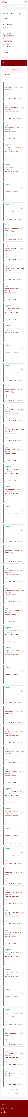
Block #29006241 (12, 862)
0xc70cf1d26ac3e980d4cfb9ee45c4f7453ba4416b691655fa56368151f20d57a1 (12, 629)
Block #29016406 (12, 580)
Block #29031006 (12, 117)
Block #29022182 (12, 319)
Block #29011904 (12, 721)
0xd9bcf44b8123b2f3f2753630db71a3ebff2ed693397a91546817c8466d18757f (12, 428)
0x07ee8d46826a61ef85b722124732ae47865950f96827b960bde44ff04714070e (12, 448)
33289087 (5, 51)
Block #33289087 (12, 97)
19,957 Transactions (8, 34)
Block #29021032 (12, 439)
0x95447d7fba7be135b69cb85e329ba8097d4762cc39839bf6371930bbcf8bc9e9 (12, 992)
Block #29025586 (12, 198)
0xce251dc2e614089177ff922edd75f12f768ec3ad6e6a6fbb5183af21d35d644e (12, 1052)
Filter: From (9, 78)
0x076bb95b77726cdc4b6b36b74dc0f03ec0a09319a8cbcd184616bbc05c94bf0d (12, 589)
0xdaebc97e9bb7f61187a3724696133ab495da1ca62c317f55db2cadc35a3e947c (12, 468)
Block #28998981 (12, 963)
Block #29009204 (12, 761)
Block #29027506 (12, 158)
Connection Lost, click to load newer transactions (11, 69)
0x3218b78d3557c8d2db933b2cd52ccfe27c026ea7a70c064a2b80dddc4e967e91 (12, 207)
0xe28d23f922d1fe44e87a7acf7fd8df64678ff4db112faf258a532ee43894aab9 (12, 811)
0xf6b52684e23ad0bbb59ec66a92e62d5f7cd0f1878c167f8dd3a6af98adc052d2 (12, 851)
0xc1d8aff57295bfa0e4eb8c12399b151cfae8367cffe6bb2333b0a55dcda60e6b (12, 287)
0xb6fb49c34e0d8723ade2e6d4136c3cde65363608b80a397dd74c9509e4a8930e (12, 328)
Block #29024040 (12, 258)
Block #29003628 (12, 882)
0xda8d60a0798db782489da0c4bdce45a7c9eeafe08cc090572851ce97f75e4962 (12, 931)
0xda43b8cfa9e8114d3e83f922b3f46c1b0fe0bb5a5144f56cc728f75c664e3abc (12, 247)
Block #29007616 (12, 802)
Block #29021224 (12, 399)
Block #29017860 (12, 540)
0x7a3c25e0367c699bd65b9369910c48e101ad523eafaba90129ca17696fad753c (12, 307)
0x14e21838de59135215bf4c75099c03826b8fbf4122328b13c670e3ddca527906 (12, 891)
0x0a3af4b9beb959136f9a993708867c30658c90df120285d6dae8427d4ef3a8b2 (12, 146)
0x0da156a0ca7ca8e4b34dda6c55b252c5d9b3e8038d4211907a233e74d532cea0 (12, 609)
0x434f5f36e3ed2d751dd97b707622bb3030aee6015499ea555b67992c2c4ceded (12, 670)
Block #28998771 (12, 983)
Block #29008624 (12, 781)
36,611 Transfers (8, 40)
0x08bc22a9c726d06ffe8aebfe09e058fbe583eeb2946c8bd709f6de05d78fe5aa (12, 227)
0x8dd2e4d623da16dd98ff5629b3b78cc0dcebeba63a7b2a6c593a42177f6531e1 (12, 348)
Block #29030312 (12, 137)
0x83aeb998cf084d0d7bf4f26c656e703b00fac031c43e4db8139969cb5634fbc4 (12, 126)
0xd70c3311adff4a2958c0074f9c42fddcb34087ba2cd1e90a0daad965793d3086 (12, 831)
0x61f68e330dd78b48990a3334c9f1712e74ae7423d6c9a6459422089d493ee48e (12, 911)
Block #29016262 (12, 600)
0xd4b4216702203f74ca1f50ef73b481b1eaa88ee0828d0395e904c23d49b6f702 (12, 368)
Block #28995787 (12, 1023)
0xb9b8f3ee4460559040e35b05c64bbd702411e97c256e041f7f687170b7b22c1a (12, 569)
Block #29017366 (12, 560)
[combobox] (15, 5)
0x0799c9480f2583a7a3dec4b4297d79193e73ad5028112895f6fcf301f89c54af (12, 388)
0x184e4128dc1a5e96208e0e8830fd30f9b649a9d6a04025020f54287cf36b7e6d (12, 690)
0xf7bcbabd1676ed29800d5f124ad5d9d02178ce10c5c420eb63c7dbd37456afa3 (12, 951)
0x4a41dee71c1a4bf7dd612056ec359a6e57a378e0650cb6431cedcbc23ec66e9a (12, 1012)
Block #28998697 (12, 1003)
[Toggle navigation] (25, 2)
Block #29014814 (12, 620)
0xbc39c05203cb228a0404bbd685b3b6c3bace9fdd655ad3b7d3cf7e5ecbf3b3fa (12, 267)
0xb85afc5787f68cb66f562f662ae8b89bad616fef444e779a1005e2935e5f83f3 (12, 86)
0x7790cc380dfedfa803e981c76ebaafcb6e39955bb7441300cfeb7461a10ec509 (12, 187)
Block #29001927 (12, 902)
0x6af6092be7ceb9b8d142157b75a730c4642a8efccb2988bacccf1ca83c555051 (12, 790)
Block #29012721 (12, 681)
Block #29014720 (12, 641)
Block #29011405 (12, 741)
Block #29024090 (12, 238)
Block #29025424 (12, 218)
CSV (16, 1088)
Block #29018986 (12, 480)
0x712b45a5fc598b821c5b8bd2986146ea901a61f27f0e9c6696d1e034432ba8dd (12, 972)
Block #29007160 (12, 842)
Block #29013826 (12, 661)
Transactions (6, 62)
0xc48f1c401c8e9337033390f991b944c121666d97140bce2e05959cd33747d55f (12, 106)
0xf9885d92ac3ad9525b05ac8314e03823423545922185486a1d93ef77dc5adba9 (12, 549)
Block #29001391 (12, 922)
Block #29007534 (12, 822)
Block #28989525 (12, 1083)
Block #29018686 (12, 500)
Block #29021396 (12, 379)
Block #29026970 (12, 178)
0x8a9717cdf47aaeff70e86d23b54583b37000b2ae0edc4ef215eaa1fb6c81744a (12, 650)
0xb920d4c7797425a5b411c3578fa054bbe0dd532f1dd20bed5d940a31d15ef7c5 (12, 730)
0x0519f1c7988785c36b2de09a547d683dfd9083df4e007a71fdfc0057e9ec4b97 (12, 489)
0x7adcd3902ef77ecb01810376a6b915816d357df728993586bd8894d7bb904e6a (12, 529)
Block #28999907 (12, 942)
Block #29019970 (12, 459)
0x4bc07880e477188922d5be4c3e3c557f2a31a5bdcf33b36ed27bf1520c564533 (12, 770)
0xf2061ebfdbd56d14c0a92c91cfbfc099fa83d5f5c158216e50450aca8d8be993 (12, 871)
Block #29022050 (12, 339)
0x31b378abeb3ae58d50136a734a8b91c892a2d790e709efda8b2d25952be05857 (12, 1032)
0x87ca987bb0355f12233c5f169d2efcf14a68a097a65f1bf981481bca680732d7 (12, 509)
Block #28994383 (12, 1043)
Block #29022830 (12, 298)
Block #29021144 (12, 419)
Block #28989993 (12, 1063)
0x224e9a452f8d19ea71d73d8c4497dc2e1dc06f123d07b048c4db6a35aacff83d (12, 750)
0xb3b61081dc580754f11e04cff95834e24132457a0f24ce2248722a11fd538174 (12, 1072)
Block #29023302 (12, 278)
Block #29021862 (12, 359)
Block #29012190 (12, 701)
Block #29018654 (12, 520)
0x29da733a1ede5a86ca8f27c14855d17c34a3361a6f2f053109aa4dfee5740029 (12, 408)
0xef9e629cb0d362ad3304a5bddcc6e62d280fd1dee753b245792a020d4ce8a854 (12, 167)
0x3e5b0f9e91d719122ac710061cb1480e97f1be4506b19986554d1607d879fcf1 (12, 710)
